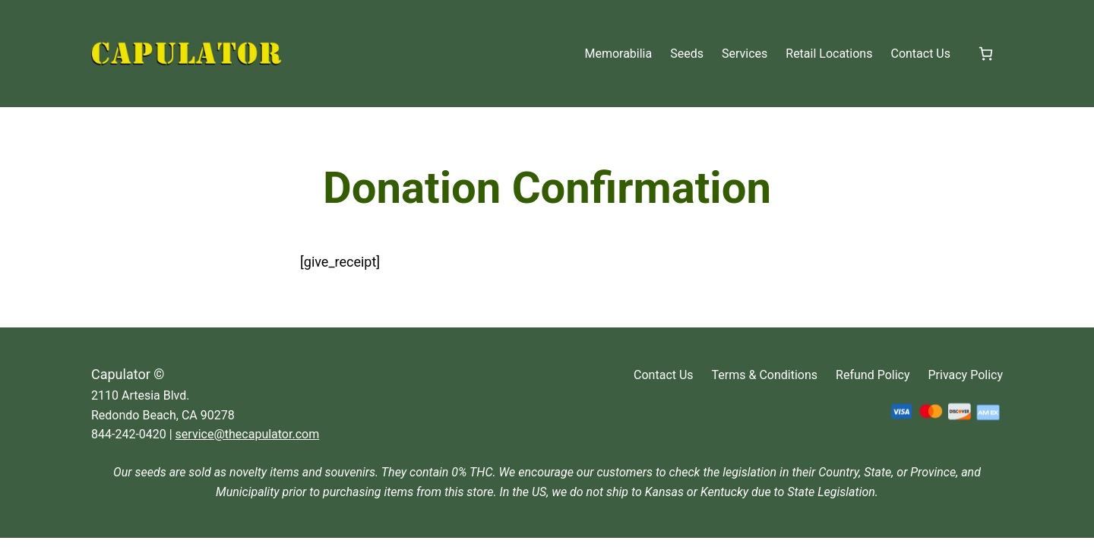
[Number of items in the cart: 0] (986, 53)
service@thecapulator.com (247, 434)
